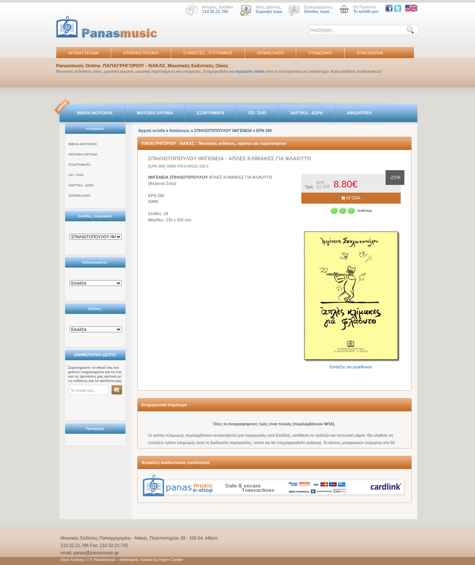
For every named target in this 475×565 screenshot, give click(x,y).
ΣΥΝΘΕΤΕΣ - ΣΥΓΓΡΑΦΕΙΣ (208, 53)
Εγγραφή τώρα (269, 11)
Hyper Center (171, 559)
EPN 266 (264, 130)
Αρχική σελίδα (151, 130)
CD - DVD (257, 113)
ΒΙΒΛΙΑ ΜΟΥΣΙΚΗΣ (95, 113)
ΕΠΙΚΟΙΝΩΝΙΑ (370, 53)
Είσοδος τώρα (316, 11)
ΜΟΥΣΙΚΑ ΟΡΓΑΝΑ (155, 113)
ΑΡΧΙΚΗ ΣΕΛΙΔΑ (83, 53)
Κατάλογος (179, 130)
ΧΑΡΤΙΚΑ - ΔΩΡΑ (306, 113)
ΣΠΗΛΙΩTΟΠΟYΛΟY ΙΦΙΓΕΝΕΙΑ (223, 130)
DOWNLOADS (270, 53)
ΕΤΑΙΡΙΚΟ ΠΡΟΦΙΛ (141, 53)
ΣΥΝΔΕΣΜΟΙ (320, 53)
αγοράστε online (250, 71)
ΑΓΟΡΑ (351, 198)
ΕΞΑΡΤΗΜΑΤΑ (210, 113)
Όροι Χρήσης (72, 559)
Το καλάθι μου (365, 11)
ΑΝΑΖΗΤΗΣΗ (359, 113)
